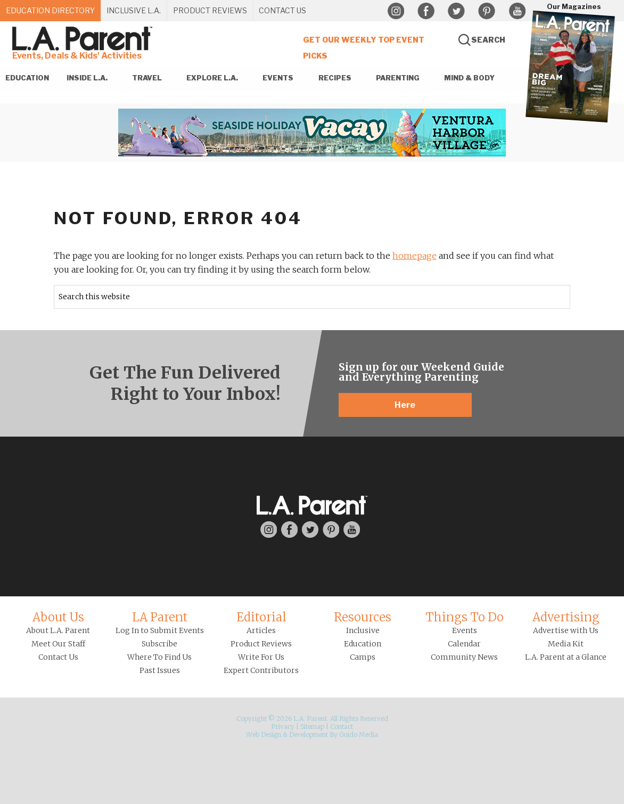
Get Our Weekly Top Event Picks (363, 47)
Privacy (282, 727)
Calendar (464, 644)
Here (405, 405)
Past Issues (159, 670)
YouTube (517, 11)
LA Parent (159, 617)
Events (464, 630)
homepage (414, 255)
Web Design (263, 735)
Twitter (456, 11)
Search (488, 39)
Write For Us (261, 657)
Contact (341, 727)
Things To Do (464, 617)
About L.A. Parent (58, 630)
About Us (58, 617)
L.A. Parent (84, 39)
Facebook (425, 11)
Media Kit (566, 644)
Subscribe (159, 644)
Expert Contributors (261, 670)
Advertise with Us (565, 630)
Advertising (566, 617)
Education (362, 644)
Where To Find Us (159, 657)
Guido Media (358, 735)
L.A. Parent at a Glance (565, 657)
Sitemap (312, 727)
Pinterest (486, 11)
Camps (362, 657)
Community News (464, 657)
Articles (261, 630)
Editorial (261, 617)
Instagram (395, 11)
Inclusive (363, 630)
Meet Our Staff (58, 644)
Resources (362, 617)
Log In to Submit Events (160, 630)
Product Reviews (261, 644)
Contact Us (58, 657)
